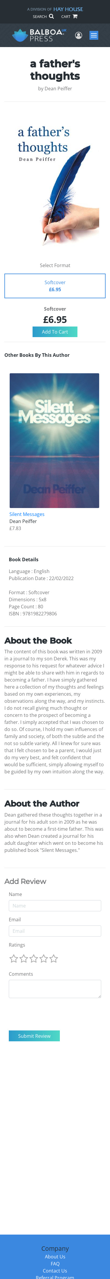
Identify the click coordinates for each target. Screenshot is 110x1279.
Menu (94, 35)
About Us (55, 1256)
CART (69, 16)
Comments (21, 974)
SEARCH (43, 16)
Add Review (25, 881)
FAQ (55, 1263)
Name (15, 894)
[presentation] (53, 1014)
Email (15, 919)
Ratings (17, 945)
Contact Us (55, 1271)
